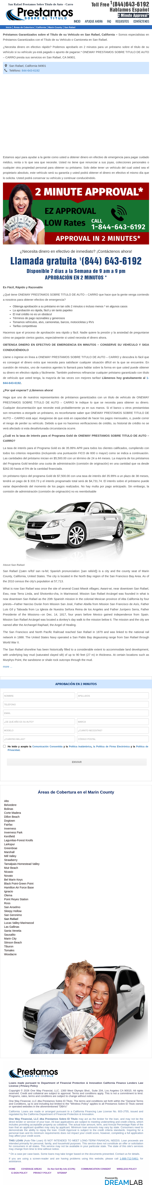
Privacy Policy (29, 1085)
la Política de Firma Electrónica (111, 746)
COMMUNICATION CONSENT (96, 1169)
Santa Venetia (12, 930)
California (41, 27)
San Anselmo (12, 907)
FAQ (109, 21)
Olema (8, 895)
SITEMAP (62, 1173)
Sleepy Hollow (13, 911)
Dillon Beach (12, 816)
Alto (6, 801)
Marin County (55, 27)
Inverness (10, 828)
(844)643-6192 (129, 4)
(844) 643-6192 (110, 261)
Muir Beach (11, 867)
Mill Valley (10, 856)
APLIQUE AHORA (94, 21)
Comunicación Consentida (47, 746)
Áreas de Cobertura (24, 27)
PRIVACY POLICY (42, 1173)
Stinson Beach (13, 942)
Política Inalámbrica (80, 746)
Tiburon (8, 946)
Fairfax (8, 824)
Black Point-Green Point (18, 883)
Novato (8, 875)
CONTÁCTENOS (141, 21)
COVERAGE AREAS (31, 1169)
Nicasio (8, 871)
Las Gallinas (11, 926)
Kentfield (9, 836)
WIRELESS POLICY (127, 1169)
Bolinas (8, 808)
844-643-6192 (31, 70)
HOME (12, 1169)
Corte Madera (12, 812)
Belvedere (10, 805)
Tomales (9, 950)
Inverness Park (13, 832)
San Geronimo (13, 915)
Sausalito (10, 934)
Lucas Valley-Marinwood (19, 922)
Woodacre (10, 954)
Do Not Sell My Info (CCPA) (61, 1169)
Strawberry (10, 860)
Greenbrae (10, 848)
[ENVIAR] (77, 762)
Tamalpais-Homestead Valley (21, 863)
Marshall (9, 852)
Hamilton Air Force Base (19, 887)
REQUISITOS (122, 21)
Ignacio (8, 891)
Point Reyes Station (16, 899)
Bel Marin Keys (13, 879)
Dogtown (9, 820)
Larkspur (9, 844)
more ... (7, 666)
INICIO (77, 21)
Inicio (9, 27)
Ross (7, 903)
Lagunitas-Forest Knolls (18, 840)
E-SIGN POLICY (19, 1173)
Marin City (10, 938)
